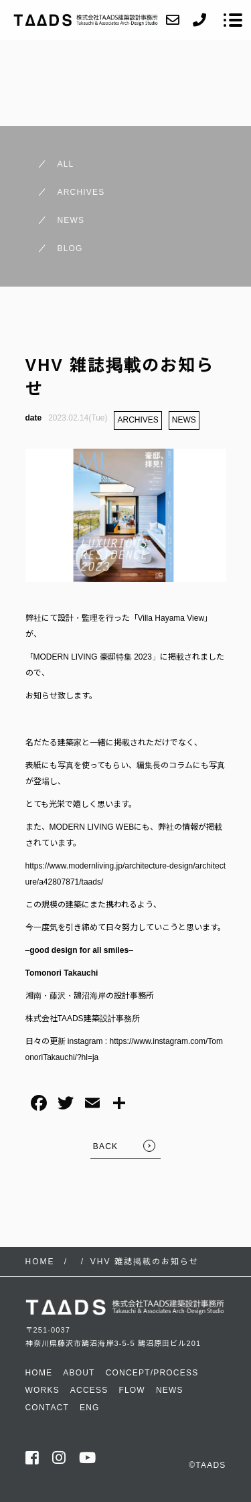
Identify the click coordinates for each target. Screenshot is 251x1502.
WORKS (42, 1390)
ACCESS (89, 1390)
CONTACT (47, 1407)
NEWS (184, 420)
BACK (105, 1146)
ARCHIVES (137, 420)
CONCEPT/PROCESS (152, 1372)
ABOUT (78, 1372)
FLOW (131, 1390)
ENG (90, 1407)
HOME (39, 1372)
